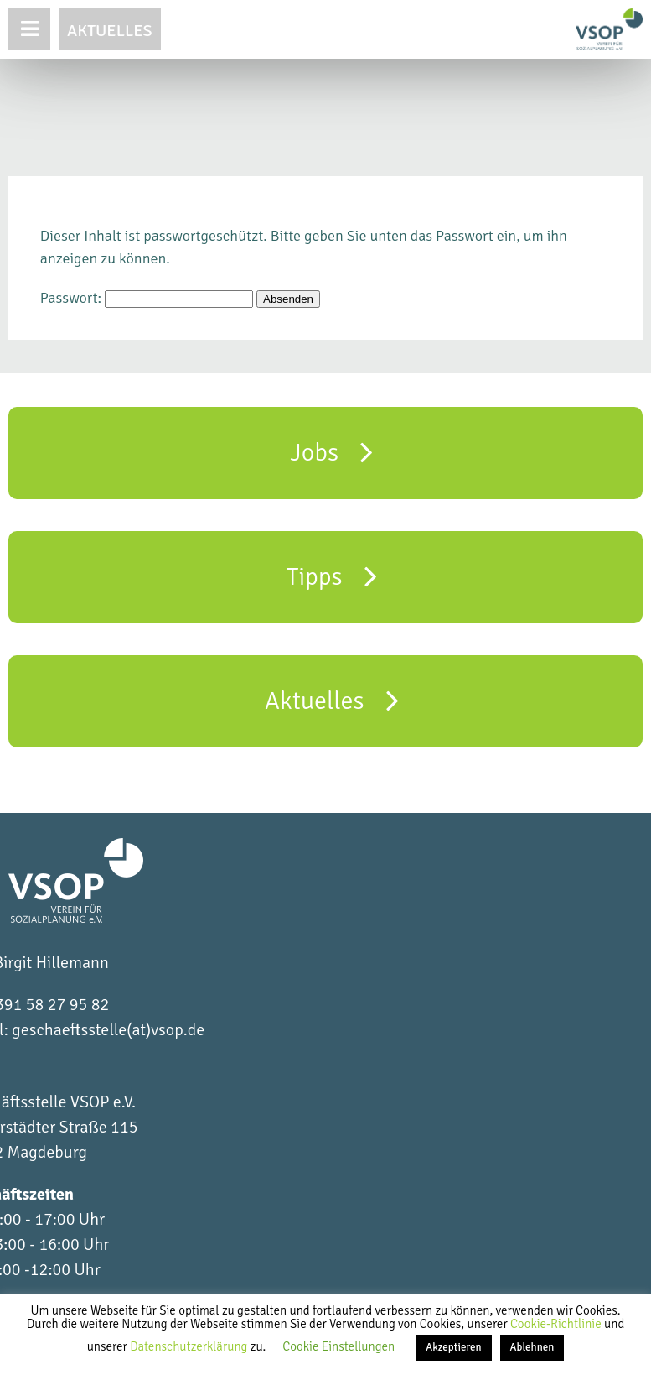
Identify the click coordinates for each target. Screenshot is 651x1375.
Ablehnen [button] (532, 1347)
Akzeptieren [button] (453, 1347)
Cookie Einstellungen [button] (338, 1346)
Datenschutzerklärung (190, 1346)
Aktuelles (109, 30)
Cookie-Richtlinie (557, 1323)
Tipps (332, 575)
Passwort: (146, 298)
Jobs (332, 451)
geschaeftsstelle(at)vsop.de (108, 1029)
